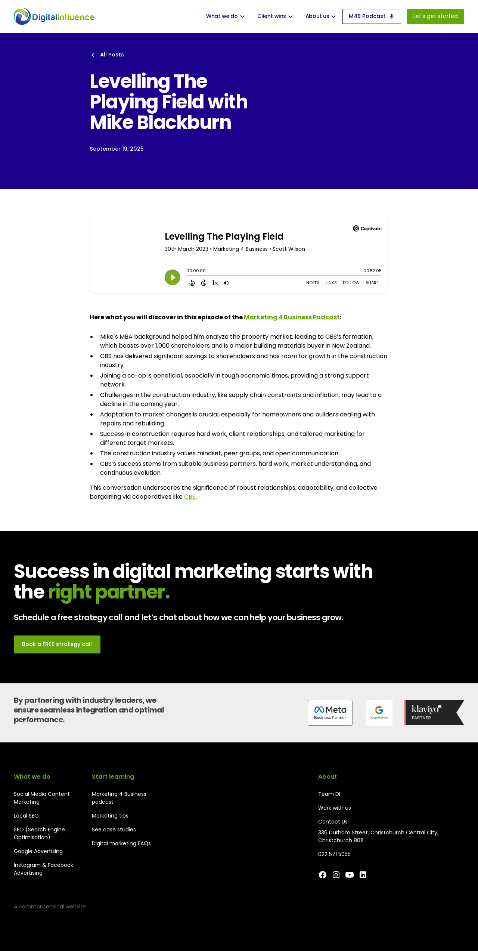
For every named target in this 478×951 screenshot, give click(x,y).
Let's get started (435, 16)
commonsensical (41, 906)
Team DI (329, 794)
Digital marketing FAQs (121, 843)
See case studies (114, 829)
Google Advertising (38, 851)
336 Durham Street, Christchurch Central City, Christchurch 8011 (378, 836)
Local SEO (26, 815)
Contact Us (333, 821)
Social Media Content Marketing (42, 798)
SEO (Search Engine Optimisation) (39, 833)
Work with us (334, 808)
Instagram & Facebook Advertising (43, 869)
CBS (190, 496)
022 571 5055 (334, 854)
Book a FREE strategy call (57, 644)
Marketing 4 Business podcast (119, 798)
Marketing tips (110, 815)
